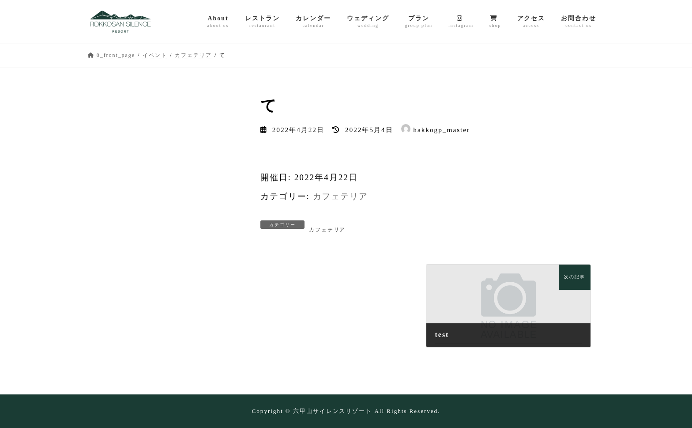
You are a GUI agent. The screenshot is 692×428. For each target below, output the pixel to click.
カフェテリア (341, 196)
